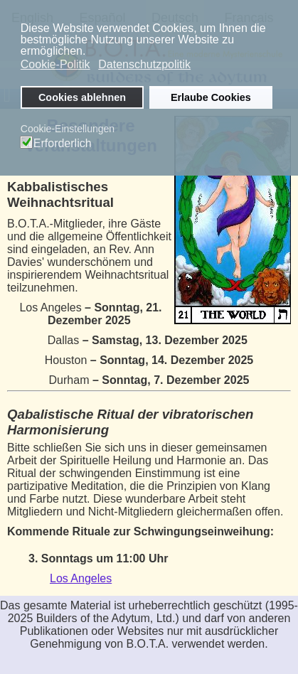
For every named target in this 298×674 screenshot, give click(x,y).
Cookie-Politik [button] (55, 64)
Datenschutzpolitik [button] (144, 64)
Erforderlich (62, 143)
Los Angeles (81, 578)
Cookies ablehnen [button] (82, 97)
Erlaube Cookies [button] (211, 97)
